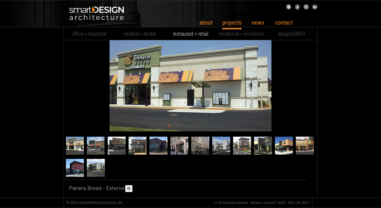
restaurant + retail (190, 34)
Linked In (315, 8)
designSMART (292, 34)
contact (284, 22)
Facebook (297, 8)
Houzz (288, 8)
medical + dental (140, 34)
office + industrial (89, 34)
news (258, 22)
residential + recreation (241, 34)
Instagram (306, 8)
